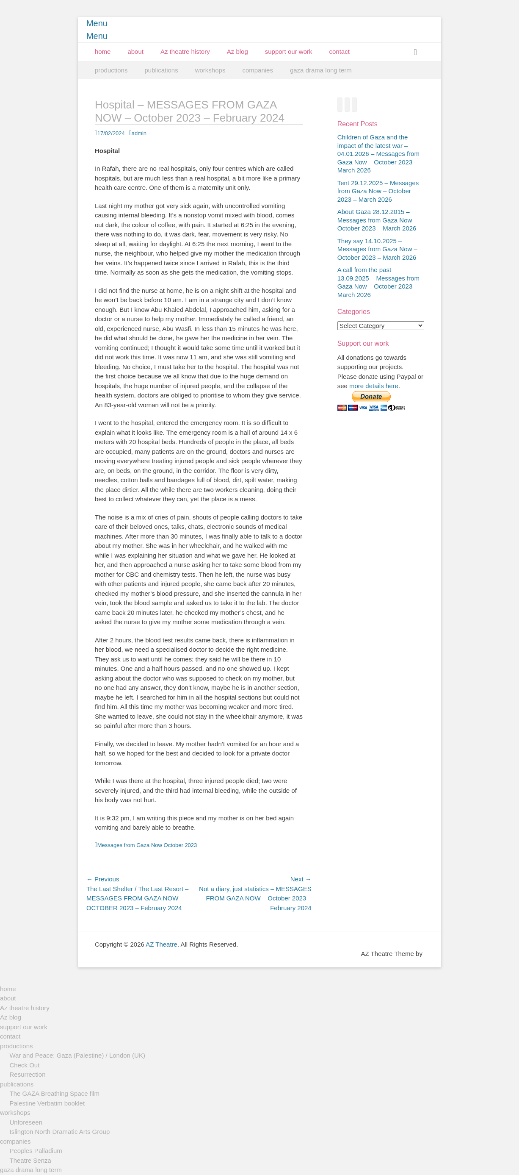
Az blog (237, 51)
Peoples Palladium (36, 1150)
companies (257, 70)
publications (161, 70)
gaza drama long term (321, 70)
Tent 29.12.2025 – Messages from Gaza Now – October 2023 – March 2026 (378, 191)
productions (111, 70)
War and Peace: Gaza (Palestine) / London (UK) (77, 1055)
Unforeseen (26, 1122)
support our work (288, 51)
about (135, 51)
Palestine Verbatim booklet (47, 1103)
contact (339, 51)
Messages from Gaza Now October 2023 (147, 845)
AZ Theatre (161, 944)
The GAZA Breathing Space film (55, 1093)
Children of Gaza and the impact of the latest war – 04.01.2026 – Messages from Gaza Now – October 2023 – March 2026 (378, 153)
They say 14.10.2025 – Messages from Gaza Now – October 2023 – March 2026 (377, 249)
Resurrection (28, 1074)
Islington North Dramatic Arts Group (60, 1131)
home (103, 51)
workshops (210, 70)
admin (139, 133)
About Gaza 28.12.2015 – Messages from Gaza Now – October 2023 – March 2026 (377, 220)
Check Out (25, 1065)
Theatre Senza (30, 1160)
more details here (373, 385)
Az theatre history (185, 51)
